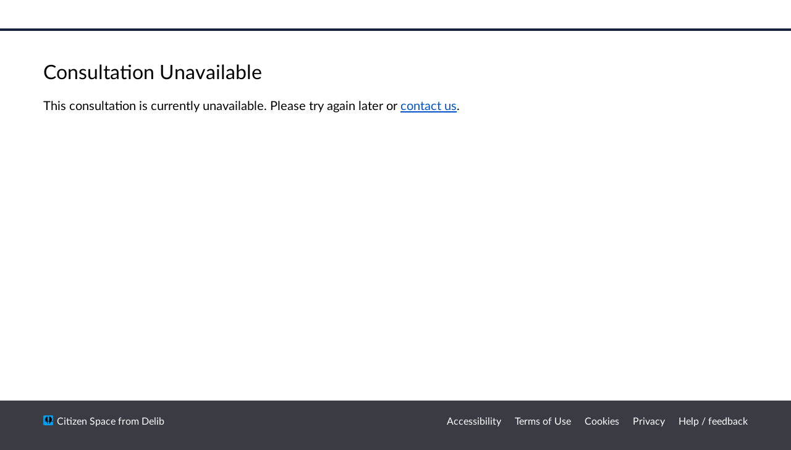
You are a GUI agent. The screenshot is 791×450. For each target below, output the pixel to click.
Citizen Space (86, 421)
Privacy (649, 421)
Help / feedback (713, 421)
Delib (153, 421)
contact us (428, 105)
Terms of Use (543, 421)
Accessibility (474, 421)
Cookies (602, 421)
